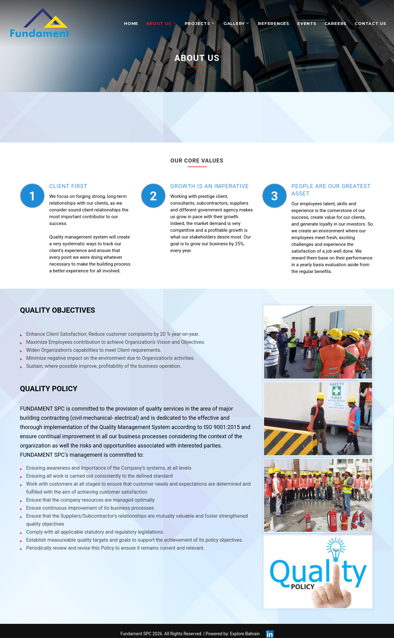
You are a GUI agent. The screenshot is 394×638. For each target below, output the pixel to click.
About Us (158, 23)
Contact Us (370, 23)
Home (131, 23)
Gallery (234, 23)
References (273, 23)
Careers (335, 23)
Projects (197, 23)
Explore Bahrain (245, 633)
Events (306, 23)
